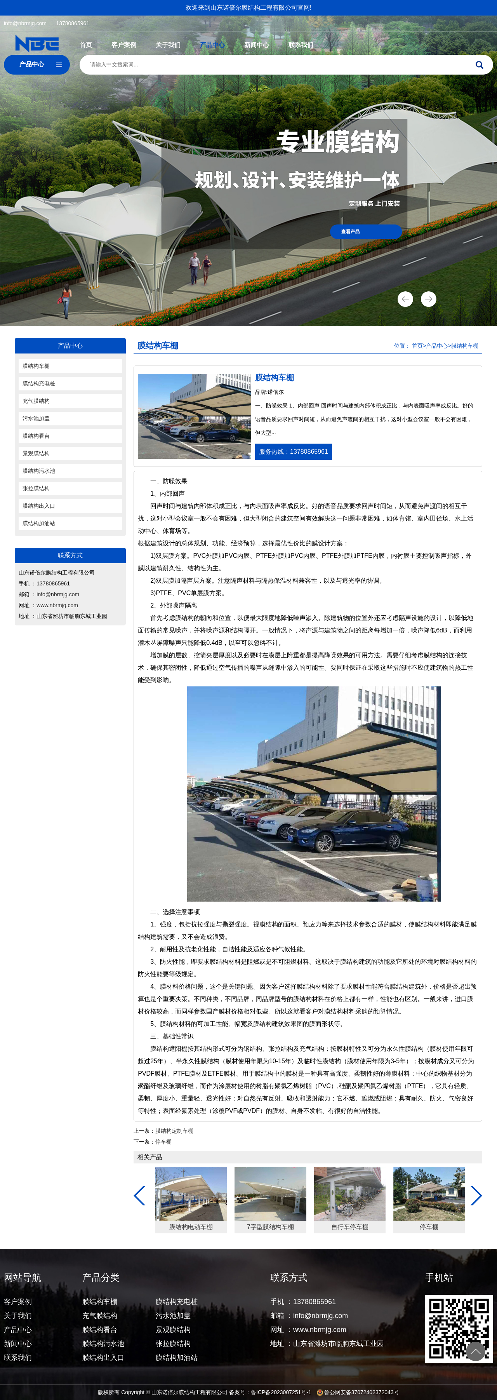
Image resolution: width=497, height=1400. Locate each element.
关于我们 (168, 45)
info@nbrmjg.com (25, 23)
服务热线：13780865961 (293, 451)
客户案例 (123, 45)
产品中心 (212, 45)
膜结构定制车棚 (174, 1131)
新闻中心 (256, 45)
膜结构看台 (36, 436)
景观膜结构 (36, 453)
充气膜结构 (36, 401)
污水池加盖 (36, 418)
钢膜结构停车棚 (269, 1227)
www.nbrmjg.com (57, 605)
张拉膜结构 (36, 488)
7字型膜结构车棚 (427, 1227)
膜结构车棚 (36, 366)
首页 (86, 45)
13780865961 (72, 23)
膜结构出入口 (39, 506)
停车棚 (163, 1142)
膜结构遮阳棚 (189, 1227)
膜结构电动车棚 (348, 1227)
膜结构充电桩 (39, 383)
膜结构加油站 (39, 523)
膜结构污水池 (39, 471)
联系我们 (300, 45)
